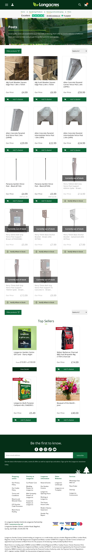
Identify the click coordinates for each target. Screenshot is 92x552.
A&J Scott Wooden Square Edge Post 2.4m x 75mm (45, 83)
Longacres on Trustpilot (59, 489)
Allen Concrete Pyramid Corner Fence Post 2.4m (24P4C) (72, 84)
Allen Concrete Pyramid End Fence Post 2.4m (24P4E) (15, 135)
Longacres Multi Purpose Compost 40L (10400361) (24, 404)
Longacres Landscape (58, 484)
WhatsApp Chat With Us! (74, 482)
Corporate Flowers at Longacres (29, 503)
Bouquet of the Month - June (66, 404)
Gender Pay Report (44, 514)
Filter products (13, 51)
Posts (69, 12)
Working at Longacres (44, 498)
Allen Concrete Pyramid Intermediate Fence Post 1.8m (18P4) (44, 135)
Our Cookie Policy (15, 489)
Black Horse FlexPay (16, 511)
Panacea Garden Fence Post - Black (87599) (44, 185)
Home (23, 12)
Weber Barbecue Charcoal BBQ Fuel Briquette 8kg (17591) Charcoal (67, 354)
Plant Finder (73, 486)
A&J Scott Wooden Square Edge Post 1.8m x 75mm (16, 83)
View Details (24, 369)
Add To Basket (15, 99)
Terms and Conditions (15, 494)
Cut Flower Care (31, 483)
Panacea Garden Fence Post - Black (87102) (15, 185)
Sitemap (72, 490)
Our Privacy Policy (16, 484)
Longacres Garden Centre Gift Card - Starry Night (24, 353)
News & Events (46, 483)
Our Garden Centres (45, 487)
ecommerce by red (16, 524)
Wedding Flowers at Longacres (29, 488)
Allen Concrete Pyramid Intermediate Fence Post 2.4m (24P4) (73, 135)
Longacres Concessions (73, 494)
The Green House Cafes (45, 503)
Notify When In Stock (73, 201)
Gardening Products (35, 12)
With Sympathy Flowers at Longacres (31, 495)
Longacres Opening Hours (46, 493)
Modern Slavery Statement (46, 509)
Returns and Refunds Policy (16, 500)
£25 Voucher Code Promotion (17, 505)
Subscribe (80, 455)
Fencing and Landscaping (55, 12)
